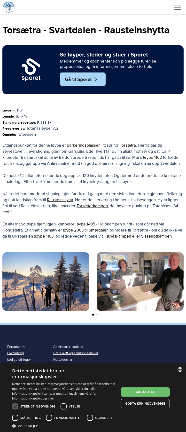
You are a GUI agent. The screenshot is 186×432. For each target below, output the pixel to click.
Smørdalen (98, 230)
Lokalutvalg (15, 353)
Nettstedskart (63, 360)
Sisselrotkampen (156, 236)
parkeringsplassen (84, 145)
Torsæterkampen (92, 205)
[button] (177, 7)
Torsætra (128, 145)
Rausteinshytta (60, 199)
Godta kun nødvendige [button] (145, 403)
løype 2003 (73, 230)
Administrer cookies (68, 347)
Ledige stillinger (19, 360)
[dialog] (93, 397)
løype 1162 (152, 157)
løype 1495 (85, 224)
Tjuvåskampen (118, 236)
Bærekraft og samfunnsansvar (75, 353)
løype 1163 (44, 236)
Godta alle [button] (145, 392)
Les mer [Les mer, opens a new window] (48, 398)
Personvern (16, 347)
